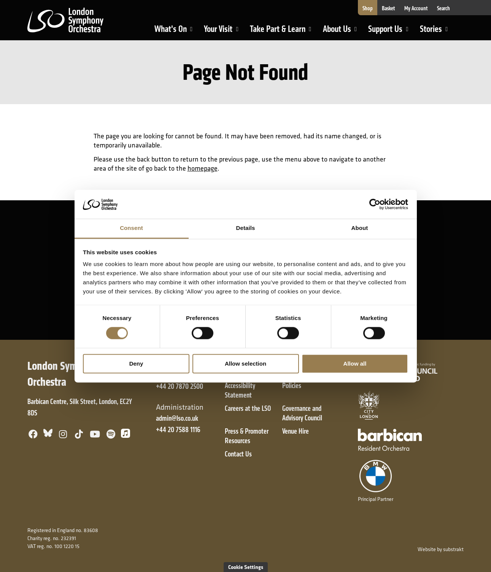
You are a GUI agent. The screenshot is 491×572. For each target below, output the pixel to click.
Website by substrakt (441, 549)
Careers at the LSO (248, 408)
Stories (436, 31)
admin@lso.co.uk (177, 418)
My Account (416, 8)
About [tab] (359, 228)
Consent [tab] (131, 228)
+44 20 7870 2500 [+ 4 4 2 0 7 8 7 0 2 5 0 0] (179, 386)
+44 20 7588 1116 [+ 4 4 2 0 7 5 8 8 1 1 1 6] (178, 429)
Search (443, 8)
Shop (367, 8)
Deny (136, 363)
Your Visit (224, 31)
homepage (203, 168)
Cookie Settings (245, 566)
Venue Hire (295, 431)
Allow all (355, 363)
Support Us (391, 31)
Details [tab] (245, 228)
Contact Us (238, 454)
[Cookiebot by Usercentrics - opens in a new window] (375, 204)
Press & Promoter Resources (247, 435)
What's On (176, 31)
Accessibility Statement (240, 390)
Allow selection (245, 363)
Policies (291, 385)
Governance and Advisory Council (302, 413)
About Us (343, 31)
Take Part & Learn (278, 31)
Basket (388, 8)
